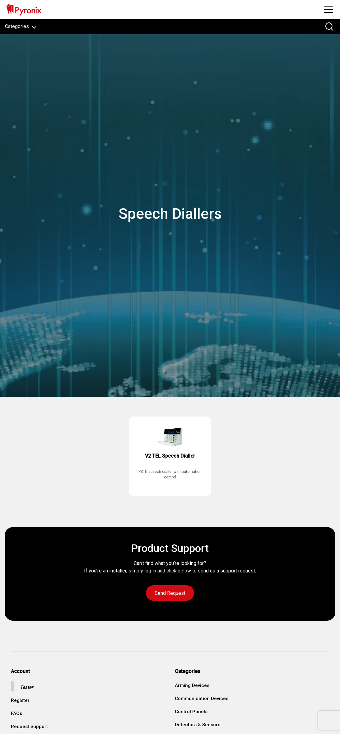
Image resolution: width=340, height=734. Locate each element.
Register (20, 700)
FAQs (16, 713)
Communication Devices (201, 698)
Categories (20, 26)
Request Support (29, 726)
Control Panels (191, 711)
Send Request (170, 593)
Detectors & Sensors (197, 724)
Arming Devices (192, 685)
